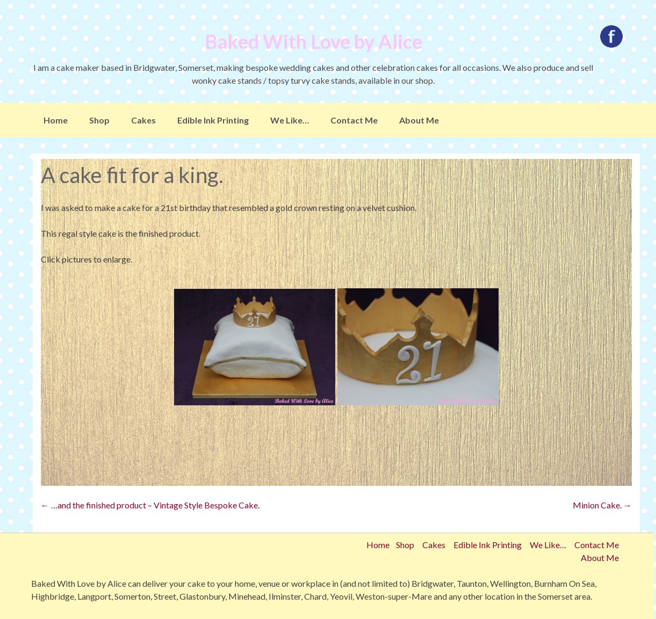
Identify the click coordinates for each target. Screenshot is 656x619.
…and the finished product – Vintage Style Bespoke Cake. (150, 505)
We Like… (289, 120)
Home (56, 120)
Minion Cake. (602, 505)
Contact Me (354, 120)
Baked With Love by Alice (313, 41)
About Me (419, 120)
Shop (99, 120)
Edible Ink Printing (213, 120)
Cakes (143, 120)
